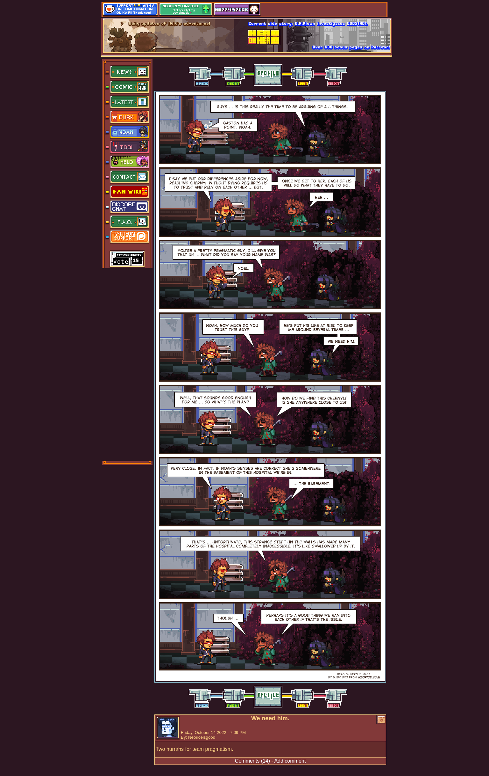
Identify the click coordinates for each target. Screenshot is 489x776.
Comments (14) (252, 761)
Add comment (290, 761)
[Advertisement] (127, 363)
